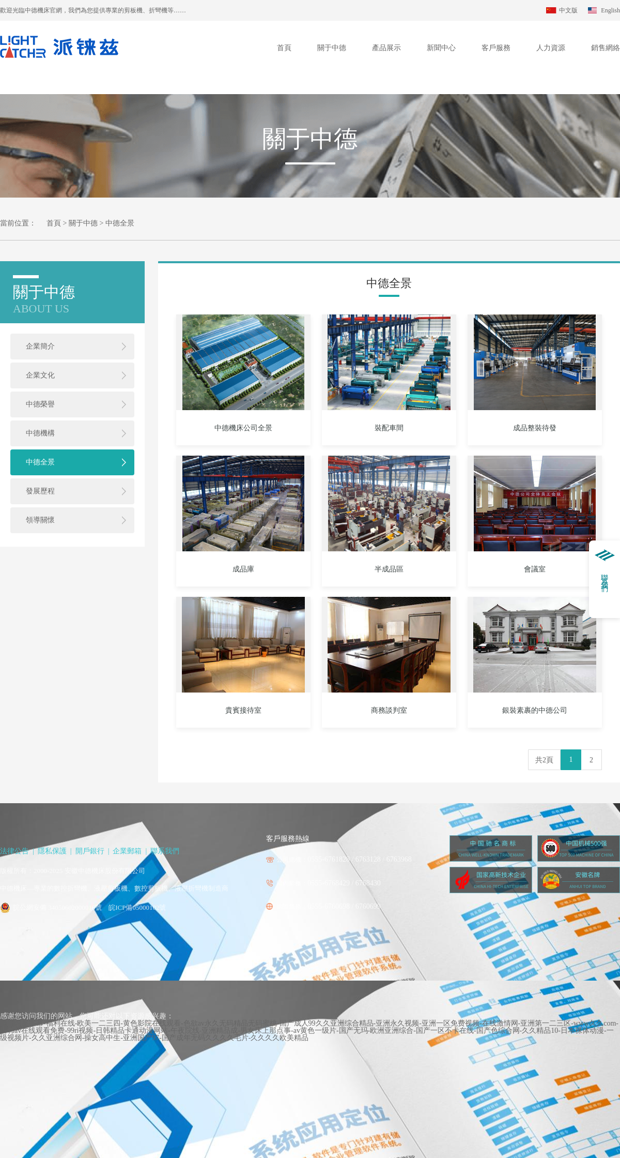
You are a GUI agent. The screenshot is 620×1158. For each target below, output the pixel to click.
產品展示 (386, 48)
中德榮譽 (40, 404)
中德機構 (40, 433)
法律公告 (14, 851)
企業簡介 (40, 346)
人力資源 (550, 48)
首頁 (284, 48)
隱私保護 (52, 851)
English (610, 10)
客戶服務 (496, 48)
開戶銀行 (89, 851)
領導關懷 (40, 520)
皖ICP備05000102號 (137, 907)
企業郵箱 (127, 851)
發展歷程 (40, 491)
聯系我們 (164, 851)
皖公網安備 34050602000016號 (57, 907)
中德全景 (40, 462)
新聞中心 (441, 48)
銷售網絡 (605, 48)
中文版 (568, 10)
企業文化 (40, 375)
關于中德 (331, 48)
